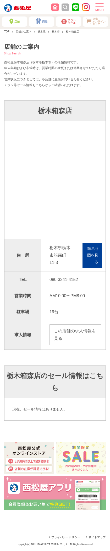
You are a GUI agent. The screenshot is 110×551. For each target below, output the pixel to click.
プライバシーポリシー (65, 537)
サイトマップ (97, 537)
